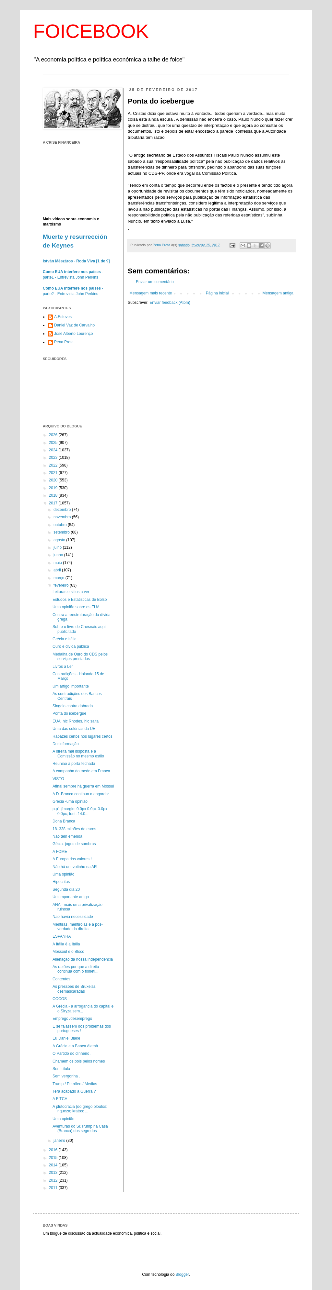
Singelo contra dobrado (73, 706)
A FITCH (60, 1099)
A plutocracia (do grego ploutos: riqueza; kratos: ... (80, 1108)
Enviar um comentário (155, 282)
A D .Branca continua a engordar (81, 794)
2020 (54, 480)
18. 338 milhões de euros (74, 829)
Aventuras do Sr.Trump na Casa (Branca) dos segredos (80, 1128)
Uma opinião (63, 874)
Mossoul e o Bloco (68, 951)
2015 (54, 1157)
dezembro (62, 509)
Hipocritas (61, 881)
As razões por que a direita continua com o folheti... (76, 969)
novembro (62, 517)
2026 (54, 435)
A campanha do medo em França (81, 771)
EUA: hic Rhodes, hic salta (76, 721)
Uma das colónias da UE (74, 728)
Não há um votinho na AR (75, 867)
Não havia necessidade (73, 916)
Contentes (61, 979)
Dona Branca (64, 821)
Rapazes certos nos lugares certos (83, 736)
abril (57, 570)
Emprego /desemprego (72, 1018)
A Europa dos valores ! (72, 859)
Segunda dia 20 (66, 889)
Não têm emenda (67, 836)
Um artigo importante (71, 686)
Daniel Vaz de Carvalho (74, 325)
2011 (54, 1187)
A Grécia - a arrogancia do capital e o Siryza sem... (83, 1008)
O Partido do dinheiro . (72, 1053)
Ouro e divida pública (71, 646)
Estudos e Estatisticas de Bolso (80, 599)
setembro (62, 532)
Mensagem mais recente (150, 293)
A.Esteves (63, 316)
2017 (54, 503)
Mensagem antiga (278, 293)
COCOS (60, 999)
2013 (54, 1172)
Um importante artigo (71, 897)
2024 (54, 450)
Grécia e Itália (65, 639)
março (59, 578)
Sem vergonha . (66, 1076)
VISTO (58, 779)
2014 (54, 1165)
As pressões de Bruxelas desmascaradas (74, 988)
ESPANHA (62, 936)
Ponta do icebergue (69, 713)
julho (58, 547)
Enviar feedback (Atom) (169, 302)
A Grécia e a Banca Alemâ (75, 1046)
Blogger (182, 1274)
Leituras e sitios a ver (71, 592)
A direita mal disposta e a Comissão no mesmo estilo (78, 753)
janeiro (59, 1140)
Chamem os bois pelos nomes (79, 1061)
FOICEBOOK (91, 31)
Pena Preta (64, 342)
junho (58, 555)
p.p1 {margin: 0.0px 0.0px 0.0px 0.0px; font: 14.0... (80, 811)
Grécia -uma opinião (70, 801)
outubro (60, 525)
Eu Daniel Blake (66, 1038)
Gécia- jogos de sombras (74, 844)
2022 (54, 465)
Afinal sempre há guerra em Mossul (83, 786)
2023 (54, 457)
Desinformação (66, 744)
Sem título (61, 1068)
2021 (54, 472)
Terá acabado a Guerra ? (74, 1091)
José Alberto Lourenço (73, 333)
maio (58, 562)
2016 (54, 1150)
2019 (54, 488)
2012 (54, 1180)
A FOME (60, 851)
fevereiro (61, 585)
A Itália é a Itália (66, 944)
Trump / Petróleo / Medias (75, 1084)
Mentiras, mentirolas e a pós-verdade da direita (78, 926)
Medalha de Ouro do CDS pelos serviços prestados (80, 656)
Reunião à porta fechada (74, 763)
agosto (59, 540)
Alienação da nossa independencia (83, 959)
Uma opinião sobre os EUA (76, 607)
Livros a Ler (63, 666)
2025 (54, 442)
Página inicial (217, 293)
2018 (54, 495)
